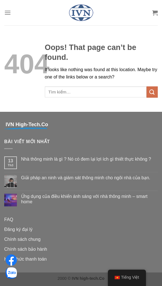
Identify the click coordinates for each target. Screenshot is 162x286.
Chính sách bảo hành (25, 249)
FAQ (8, 219)
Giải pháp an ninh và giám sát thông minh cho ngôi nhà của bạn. (85, 177)
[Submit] (152, 91)
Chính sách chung (22, 239)
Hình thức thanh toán (25, 259)
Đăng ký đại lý (18, 229)
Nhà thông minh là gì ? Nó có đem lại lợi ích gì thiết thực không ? (86, 159)
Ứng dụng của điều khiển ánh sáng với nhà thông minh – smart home (84, 199)
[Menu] (7, 12)
